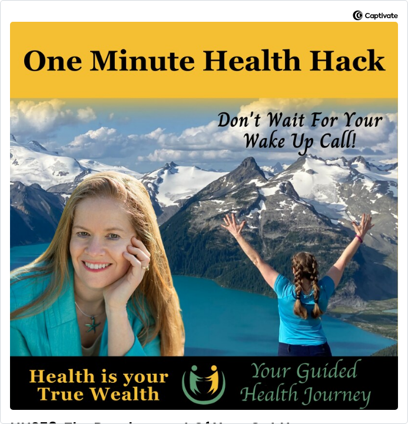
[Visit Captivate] (375, 17)
